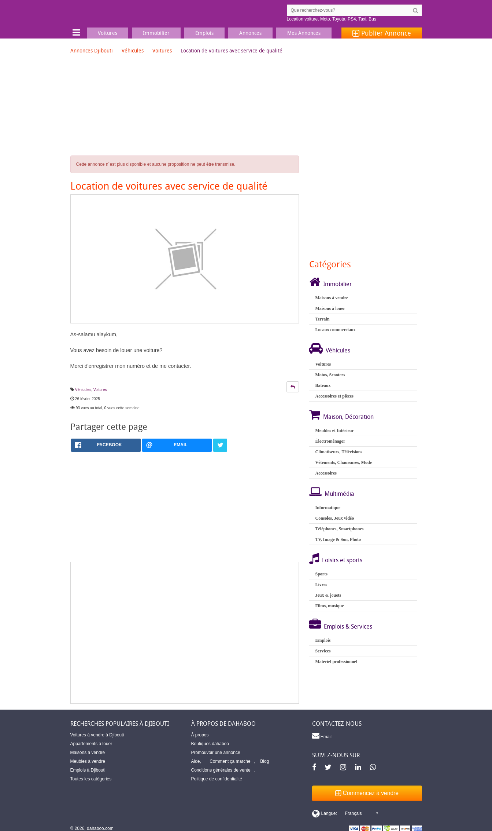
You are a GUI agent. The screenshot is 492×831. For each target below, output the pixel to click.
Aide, (196, 761)
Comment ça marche (230, 761)
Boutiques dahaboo (210, 743)
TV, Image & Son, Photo (337, 539)
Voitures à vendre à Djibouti (97, 734)
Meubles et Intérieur (334, 430)
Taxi (362, 19)
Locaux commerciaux (335, 329)
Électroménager (330, 441)
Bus (372, 19)
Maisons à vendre (331, 297)
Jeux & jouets (328, 595)
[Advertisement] (184, 633)
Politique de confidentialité (216, 778)
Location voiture (302, 19)
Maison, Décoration (348, 417)
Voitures (162, 50)
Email (322, 735)
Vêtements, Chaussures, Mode (343, 462)
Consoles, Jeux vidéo (334, 518)
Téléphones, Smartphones (339, 528)
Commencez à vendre (367, 793)
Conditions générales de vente (221, 770)
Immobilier (337, 284)
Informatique (327, 507)
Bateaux (322, 385)
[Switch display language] (345, 813)
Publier (381, 33)
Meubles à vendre (87, 761)
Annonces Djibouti (91, 50)
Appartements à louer (91, 743)
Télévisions (351, 451)
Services (322, 651)
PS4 (352, 19)
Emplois (322, 640)
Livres (321, 584)
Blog (264, 761)
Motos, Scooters (330, 374)
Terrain (322, 319)
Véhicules (133, 50)
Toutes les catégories (91, 778)
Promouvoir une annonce (215, 752)
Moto (325, 19)
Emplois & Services (348, 626)
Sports (321, 573)
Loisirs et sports (342, 560)
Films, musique (329, 605)
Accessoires (325, 473)
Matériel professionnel (336, 661)
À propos (200, 734)
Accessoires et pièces (334, 396)
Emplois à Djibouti (88, 770)
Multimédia (339, 494)
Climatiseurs (327, 451)
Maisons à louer (330, 308)
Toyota (338, 19)
